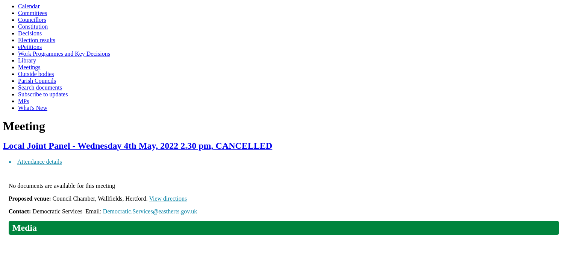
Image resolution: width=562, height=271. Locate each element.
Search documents (40, 87)
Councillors (32, 20)
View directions (168, 198)
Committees (32, 13)
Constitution (33, 26)
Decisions (30, 33)
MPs (23, 101)
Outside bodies (36, 74)
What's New (32, 108)
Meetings (29, 67)
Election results (36, 40)
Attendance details (39, 161)
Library (27, 60)
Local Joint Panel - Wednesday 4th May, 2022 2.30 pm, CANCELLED (137, 146)
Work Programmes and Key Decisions (64, 53)
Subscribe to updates (43, 94)
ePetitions (30, 47)
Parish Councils (37, 81)
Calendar (29, 6)
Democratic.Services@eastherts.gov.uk (150, 211)
